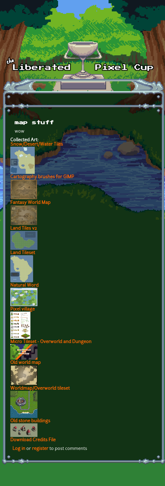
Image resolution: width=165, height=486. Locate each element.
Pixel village (22, 309)
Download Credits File (33, 440)
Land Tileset (22, 253)
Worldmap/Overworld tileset (40, 388)
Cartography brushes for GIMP (42, 177)
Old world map (25, 363)
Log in (18, 449)
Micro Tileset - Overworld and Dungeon (50, 342)
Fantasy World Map (30, 203)
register (40, 449)
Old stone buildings (30, 421)
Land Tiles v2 (23, 228)
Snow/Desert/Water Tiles (36, 144)
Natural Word (24, 285)
